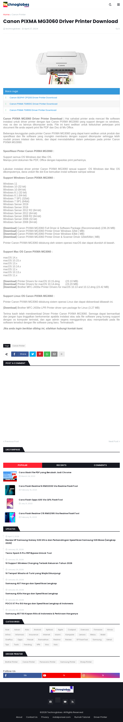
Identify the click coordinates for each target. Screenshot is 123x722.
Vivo (47, 644)
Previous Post (12, 441)
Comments (100, 465)
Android (37, 629)
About (19, 717)
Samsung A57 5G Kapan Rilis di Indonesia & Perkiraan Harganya (41, 613)
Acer (7, 629)
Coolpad (72, 629)
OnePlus (9, 639)
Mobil (103, 634)
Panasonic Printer (47, 662)
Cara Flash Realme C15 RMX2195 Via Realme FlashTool (49, 513)
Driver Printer (100, 717)
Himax (110, 629)
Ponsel (30, 639)
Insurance (33, 634)
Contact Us (31, 717)
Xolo (55, 644)
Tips (7, 644)
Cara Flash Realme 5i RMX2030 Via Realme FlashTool (48, 486)
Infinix (7, 634)
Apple (60, 629)
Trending (28, 644)
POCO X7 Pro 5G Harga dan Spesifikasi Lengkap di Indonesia (39, 603)
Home (6, 14)
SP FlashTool (82, 639)
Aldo (27, 629)
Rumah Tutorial (82, 717)
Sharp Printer (86, 662)
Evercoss (85, 629)
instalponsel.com (62, 717)
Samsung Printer (67, 662)
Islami (58, 634)
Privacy (45, 717)
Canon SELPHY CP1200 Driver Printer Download (33, 97)
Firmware (98, 629)
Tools (16, 644)
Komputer (70, 634)
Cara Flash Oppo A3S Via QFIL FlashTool (41, 499)
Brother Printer (11, 662)
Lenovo (82, 634)
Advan (17, 629)
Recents (61, 465)
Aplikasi (49, 629)
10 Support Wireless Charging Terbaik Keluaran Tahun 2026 (38, 563)
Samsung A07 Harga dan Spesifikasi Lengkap (31, 583)
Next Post (113, 441)
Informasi (19, 634)
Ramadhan (43, 639)
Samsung (97, 639)
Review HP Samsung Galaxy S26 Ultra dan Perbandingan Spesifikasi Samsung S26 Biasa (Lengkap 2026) (60, 541)
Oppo (20, 639)
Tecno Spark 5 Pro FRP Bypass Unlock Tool (28, 553)
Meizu (93, 634)
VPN (38, 644)
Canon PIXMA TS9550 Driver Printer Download (33, 110)
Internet (46, 634)
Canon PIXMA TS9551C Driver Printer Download (33, 103)
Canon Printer (19, 14)
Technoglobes (54, 712)
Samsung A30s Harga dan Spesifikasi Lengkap (31, 593)
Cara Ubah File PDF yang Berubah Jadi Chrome (45, 472)
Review (68, 639)
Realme (56, 639)
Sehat (109, 639)
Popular (22, 465)
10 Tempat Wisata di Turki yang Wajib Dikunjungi (33, 573)
